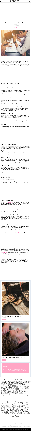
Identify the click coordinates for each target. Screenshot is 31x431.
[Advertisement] (15, 9)
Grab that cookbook (4, 175)
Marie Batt (16, 24)
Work (15, 21)
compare (18, 231)
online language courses (8, 202)
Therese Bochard (4, 252)
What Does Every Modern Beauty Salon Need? (14, 357)
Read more (4, 319)
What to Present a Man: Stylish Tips (11, 316)
